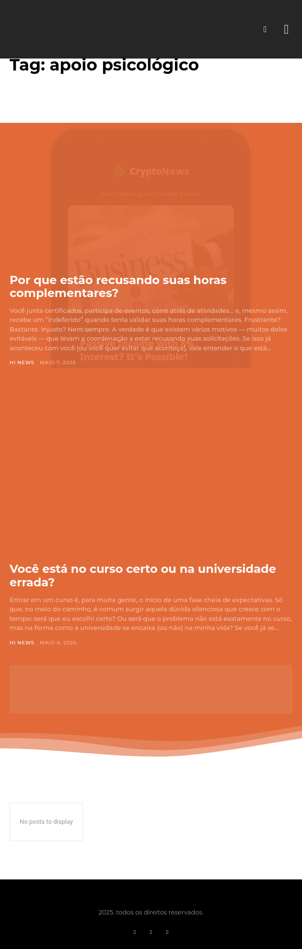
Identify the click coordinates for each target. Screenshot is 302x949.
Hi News (22, 362)
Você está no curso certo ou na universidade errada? (143, 575)
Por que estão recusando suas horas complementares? (118, 286)
